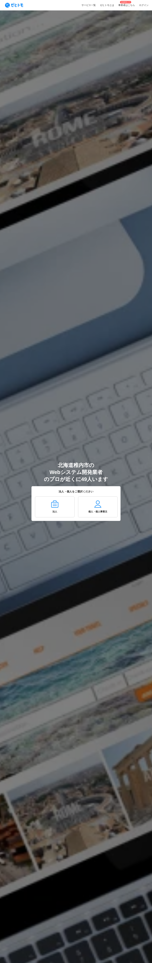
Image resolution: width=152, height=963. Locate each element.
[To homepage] (14, 5)
